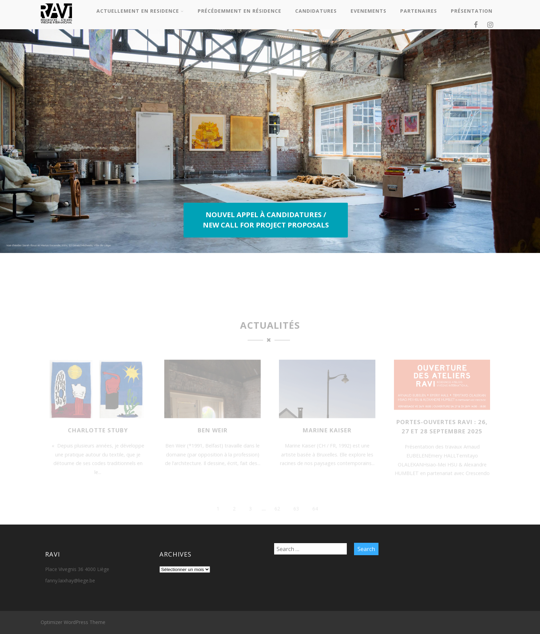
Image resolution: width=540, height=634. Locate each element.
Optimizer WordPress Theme (73, 622)
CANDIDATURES (316, 11)
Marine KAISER (327, 440)
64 (315, 518)
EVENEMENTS (368, 11)
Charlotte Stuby (98, 440)
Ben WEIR (213, 440)
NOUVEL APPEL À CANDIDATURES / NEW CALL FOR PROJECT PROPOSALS (266, 220)
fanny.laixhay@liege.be (70, 580)
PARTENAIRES (418, 11)
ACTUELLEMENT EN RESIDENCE (140, 11)
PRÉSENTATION (471, 11)
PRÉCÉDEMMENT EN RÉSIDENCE (239, 11)
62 (277, 518)
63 (296, 518)
